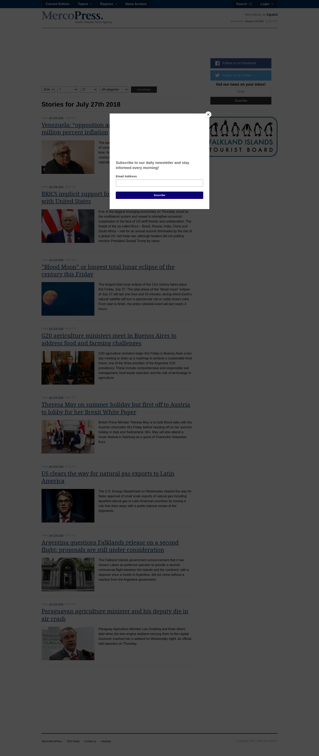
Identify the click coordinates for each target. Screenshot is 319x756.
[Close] (208, 114)
